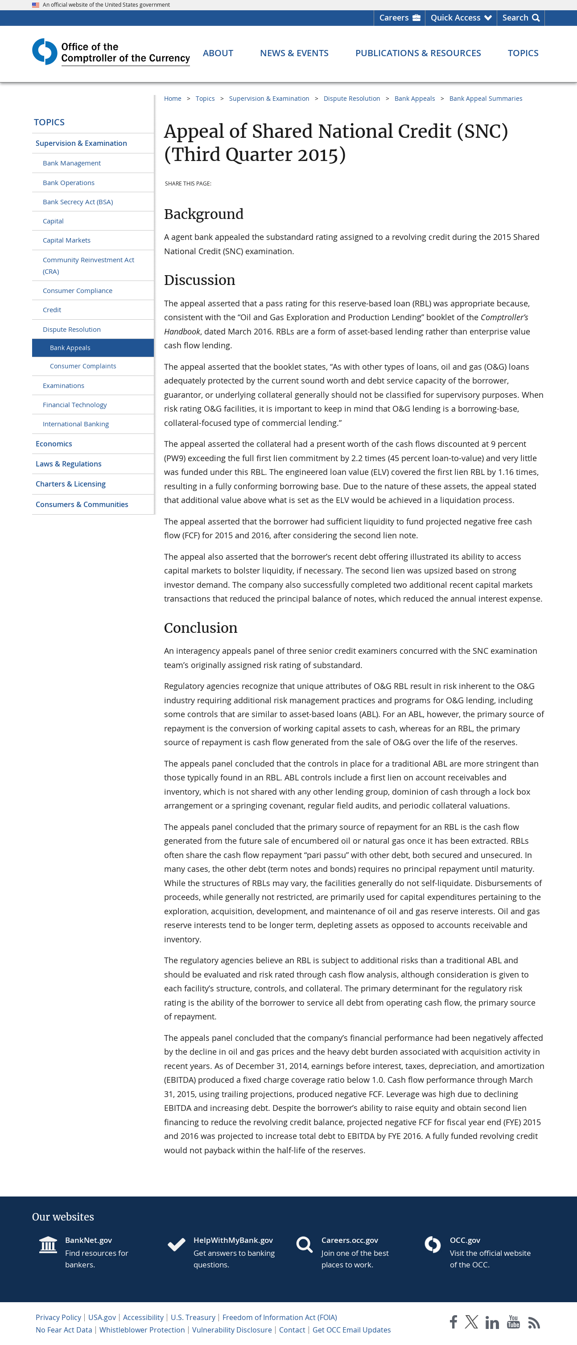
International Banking (76, 423)
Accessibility (143, 1317)
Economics (54, 444)
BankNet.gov (88, 1240)
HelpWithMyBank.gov (233, 1240)
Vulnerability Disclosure (232, 1330)
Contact (292, 1330)
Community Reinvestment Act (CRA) (88, 265)
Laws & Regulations (69, 464)
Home (172, 98)
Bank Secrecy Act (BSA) (78, 201)
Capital (53, 220)
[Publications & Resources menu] (418, 53)
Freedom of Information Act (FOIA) (280, 1317)
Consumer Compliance (77, 290)
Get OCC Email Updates (352, 1330)
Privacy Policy (58, 1317)
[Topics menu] (523, 53)
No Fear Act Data (64, 1330)
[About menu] (218, 53)
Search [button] (515, 17)
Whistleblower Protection (142, 1330)
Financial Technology (75, 404)
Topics (49, 122)
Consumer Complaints (83, 366)
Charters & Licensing (71, 484)
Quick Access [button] (456, 17)
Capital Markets (67, 239)
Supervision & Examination (81, 143)
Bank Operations (69, 182)
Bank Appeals (70, 347)
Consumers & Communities (82, 504)
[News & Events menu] (294, 53)
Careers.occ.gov (349, 1240)
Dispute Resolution (72, 329)
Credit (52, 309)
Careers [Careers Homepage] (394, 17)
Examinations (63, 385)
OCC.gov (465, 1240)
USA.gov (102, 1317)
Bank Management (72, 162)
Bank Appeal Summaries (486, 98)
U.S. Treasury (193, 1317)
